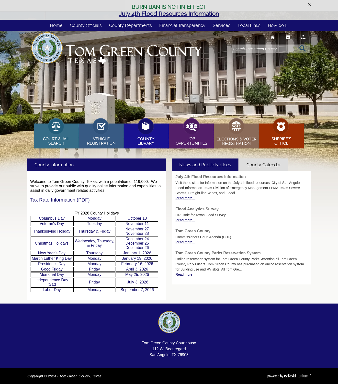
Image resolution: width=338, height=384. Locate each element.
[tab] (205, 164)
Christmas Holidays (52, 243)
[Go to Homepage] (273, 42)
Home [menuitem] (56, 25)
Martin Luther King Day (52, 258)
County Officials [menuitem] (86, 25)
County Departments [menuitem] (130, 25)
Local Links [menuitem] (249, 25)
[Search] (264, 49)
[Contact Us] (288, 42)
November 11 (137, 224)
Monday (94, 218)
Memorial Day (52, 274)
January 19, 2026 (137, 258)
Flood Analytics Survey (197, 209)
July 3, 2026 (137, 282)
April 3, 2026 (137, 269)
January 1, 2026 (137, 253)
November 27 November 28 (137, 231)
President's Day (52, 264)
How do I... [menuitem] (278, 25)
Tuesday (94, 224)
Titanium (296, 376)
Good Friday (52, 269)
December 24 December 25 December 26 (137, 243)
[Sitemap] (303, 42)
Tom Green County (193, 231)
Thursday (94, 253)
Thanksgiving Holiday (51, 231)
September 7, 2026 (137, 290)
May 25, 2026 (137, 274)
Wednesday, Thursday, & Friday (94, 243)
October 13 (137, 218)
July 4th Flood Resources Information (169, 14)
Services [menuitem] (221, 25)
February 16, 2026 (137, 264)
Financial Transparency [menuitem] (182, 25)
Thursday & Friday (95, 231)
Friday (94, 269)
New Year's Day (51, 253)
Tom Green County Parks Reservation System (218, 253)
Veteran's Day (52, 224)
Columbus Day (52, 218)
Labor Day (52, 290)
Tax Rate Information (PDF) (60, 200)
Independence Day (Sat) (51, 282)
